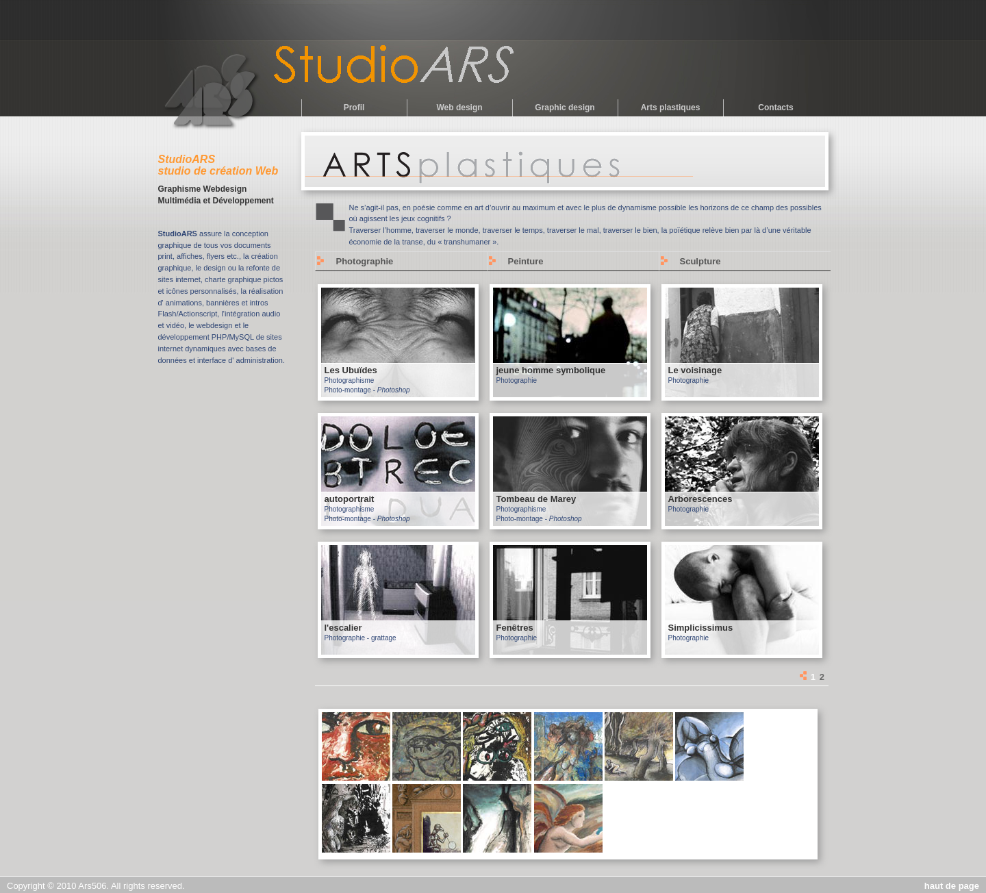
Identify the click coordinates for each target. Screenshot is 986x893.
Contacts (775, 107)
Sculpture (700, 261)
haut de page (951, 886)
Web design (459, 107)
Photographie (365, 261)
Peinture (526, 261)
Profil (354, 107)
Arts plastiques (670, 107)
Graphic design (564, 107)
